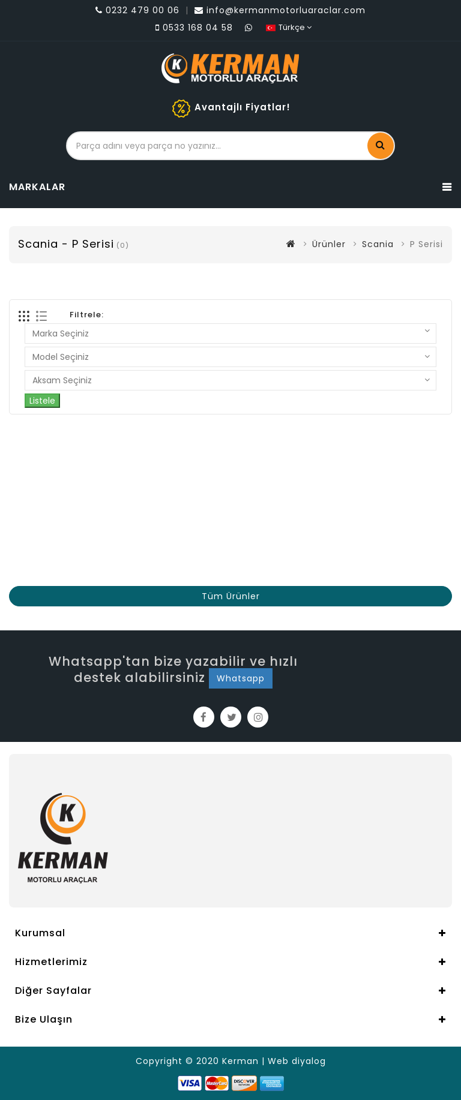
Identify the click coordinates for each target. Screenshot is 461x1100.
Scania (378, 244)
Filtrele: (87, 314)
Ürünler (329, 244)
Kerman (240, 1061)
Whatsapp (241, 678)
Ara (381, 145)
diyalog (309, 1061)
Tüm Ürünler (231, 596)
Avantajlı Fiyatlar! (242, 107)
